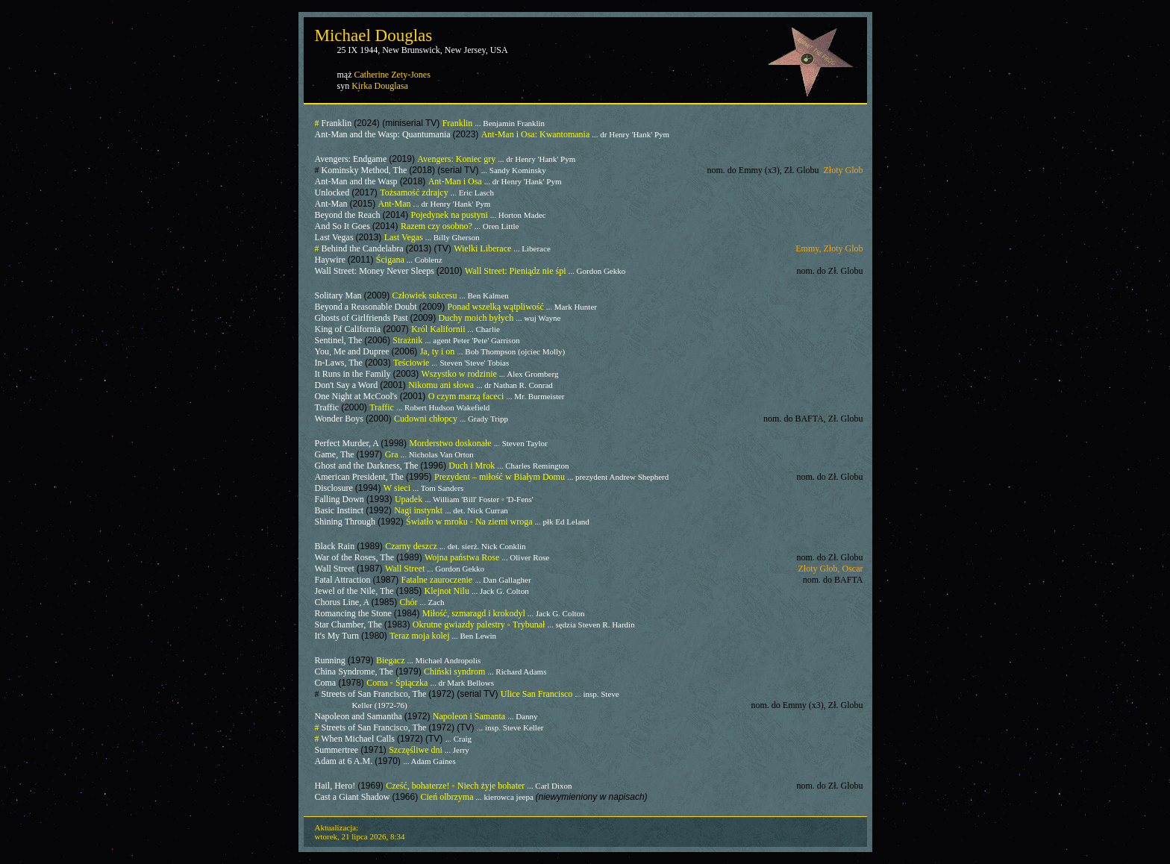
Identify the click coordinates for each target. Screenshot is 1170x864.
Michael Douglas (374, 35)
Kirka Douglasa (379, 86)
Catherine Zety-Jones (392, 74)
